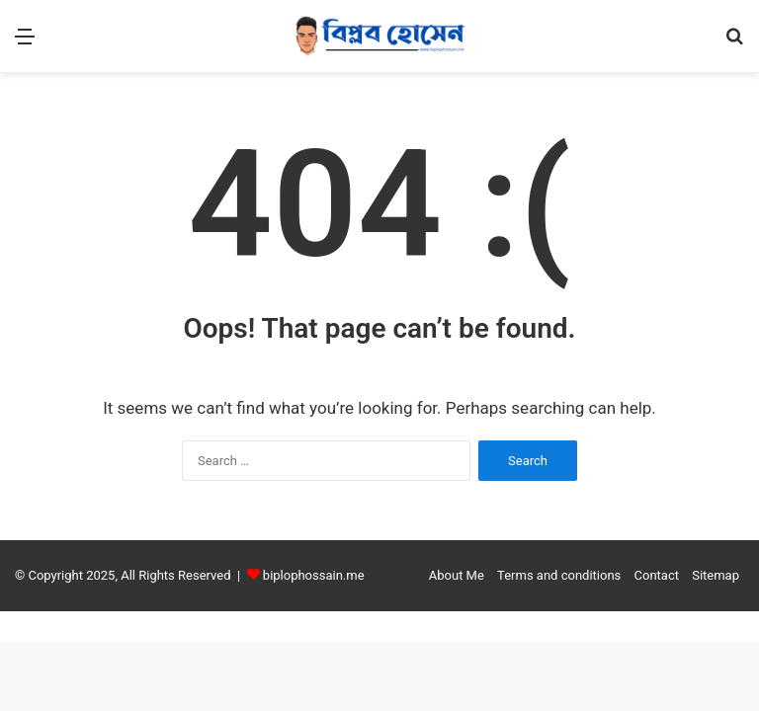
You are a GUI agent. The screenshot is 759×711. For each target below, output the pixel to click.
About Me (456, 575)
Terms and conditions (559, 575)
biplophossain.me (314, 575)
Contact (656, 575)
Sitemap (715, 575)
